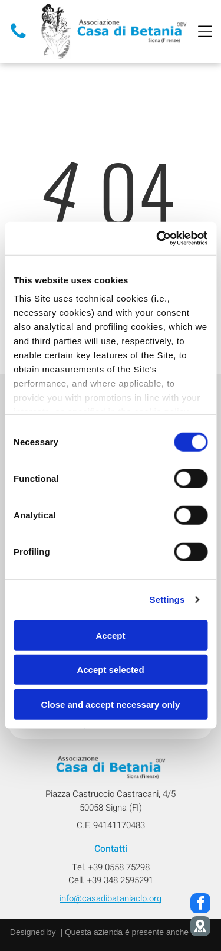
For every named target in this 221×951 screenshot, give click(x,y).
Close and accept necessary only (110, 705)
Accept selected (110, 670)
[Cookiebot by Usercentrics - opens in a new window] (157, 238)
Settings (167, 599)
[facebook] (200, 904)
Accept (110, 635)
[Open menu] (205, 31)
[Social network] (200, 927)
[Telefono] (18, 37)
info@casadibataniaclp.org (110, 898)
